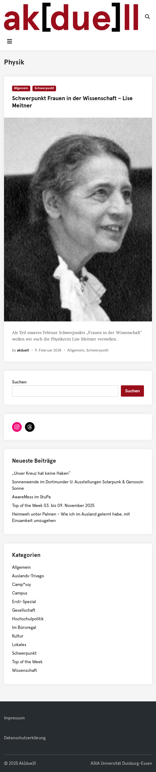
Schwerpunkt (44, 88)
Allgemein (21, 88)
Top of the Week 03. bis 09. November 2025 (53, 505)
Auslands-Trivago (28, 576)
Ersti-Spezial (24, 602)
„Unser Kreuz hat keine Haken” (41, 473)
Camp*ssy (21, 584)
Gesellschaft (23, 610)
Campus (19, 593)
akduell (23, 350)
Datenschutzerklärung (25, 738)
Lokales (19, 645)
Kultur (17, 636)
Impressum (14, 718)
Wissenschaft (24, 670)
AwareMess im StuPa (31, 497)
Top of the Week (27, 662)
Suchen (19, 382)
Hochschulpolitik (28, 619)
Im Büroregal (24, 627)
